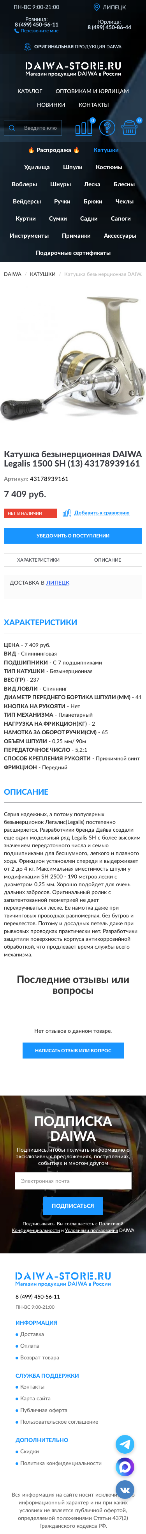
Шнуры (60, 184)
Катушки (106, 150)
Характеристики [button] (38, 560)
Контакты (94, 105)
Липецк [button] (57, 583)
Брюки (93, 202)
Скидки (29, 1451)
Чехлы (125, 202)
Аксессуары (120, 236)
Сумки (58, 219)
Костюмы (109, 167)
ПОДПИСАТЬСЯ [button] (73, 1206)
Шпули (73, 167)
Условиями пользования (91, 1230)
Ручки (62, 202)
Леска (92, 184)
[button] (36, 30)
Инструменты (29, 236)
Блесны (124, 184)
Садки (89, 219)
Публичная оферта (43, 1411)
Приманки (76, 236)
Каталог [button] (30, 91)
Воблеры (24, 184)
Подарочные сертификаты (73, 253)
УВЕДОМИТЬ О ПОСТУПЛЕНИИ (73, 536)
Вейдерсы (27, 202)
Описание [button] (107, 560)
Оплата (29, 1346)
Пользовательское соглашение (59, 1422)
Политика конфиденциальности (61, 1463)
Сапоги (121, 219)
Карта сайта (35, 1399)
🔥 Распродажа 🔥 (54, 150)
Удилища (37, 167)
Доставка (32, 1334)
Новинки (51, 105)
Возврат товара (39, 1358)
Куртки (26, 219)
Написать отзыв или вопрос (73, 1050)
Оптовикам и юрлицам (92, 91)
